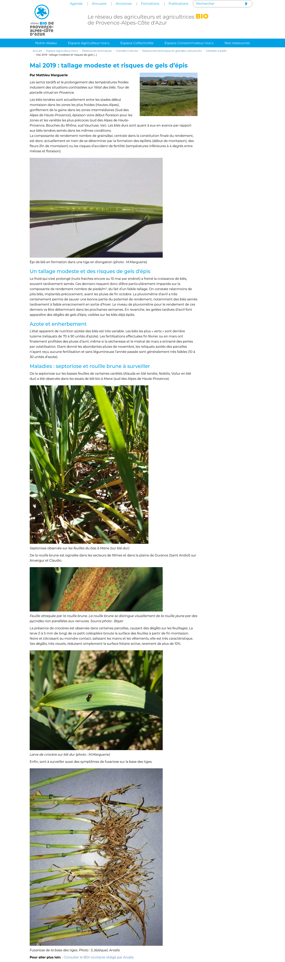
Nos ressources (237, 43)
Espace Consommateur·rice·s (188, 43)
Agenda (76, 4)
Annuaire (99, 4)
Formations (150, 4)
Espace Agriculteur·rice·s (88, 43)
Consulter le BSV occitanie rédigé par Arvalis (99, 957)
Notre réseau (46, 43)
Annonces (124, 4)
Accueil (37, 50)
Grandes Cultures (127, 50)
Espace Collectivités (136, 43)
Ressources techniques (97, 50)
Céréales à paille (216, 50)
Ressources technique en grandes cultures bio (172, 50)
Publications (178, 4)
